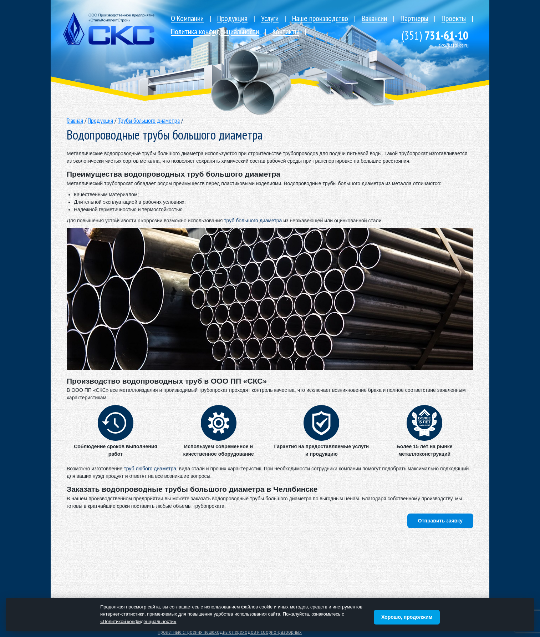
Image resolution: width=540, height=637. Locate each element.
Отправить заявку (440, 521)
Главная (75, 120)
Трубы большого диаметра (149, 120)
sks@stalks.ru (453, 45)
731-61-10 (434, 35)
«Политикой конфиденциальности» (138, 621)
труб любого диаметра (150, 468)
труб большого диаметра (253, 220)
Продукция (100, 120)
